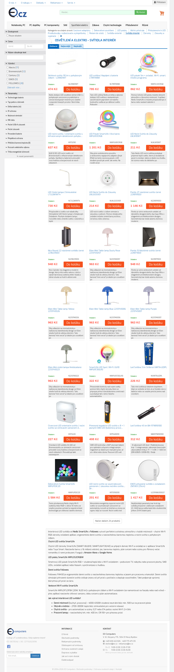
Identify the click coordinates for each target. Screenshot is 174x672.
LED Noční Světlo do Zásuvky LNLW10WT (143, 135)
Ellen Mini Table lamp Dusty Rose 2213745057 (104, 251)
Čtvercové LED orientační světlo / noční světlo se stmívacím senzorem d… (66, 426)
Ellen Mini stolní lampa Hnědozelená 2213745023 (64, 368)
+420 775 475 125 (129, 641)
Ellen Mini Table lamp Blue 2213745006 (107, 309)
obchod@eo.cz (111, 644)
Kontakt (119, 669)
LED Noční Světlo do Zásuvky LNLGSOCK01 (102, 193)
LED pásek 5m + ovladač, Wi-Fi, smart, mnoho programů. (148, 76)
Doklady (41, 3)
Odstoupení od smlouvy (72, 645)
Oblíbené (53, 46)
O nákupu (26, 3)
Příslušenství (132, 25)
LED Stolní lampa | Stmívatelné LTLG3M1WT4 (62, 193)
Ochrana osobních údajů (72, 649)
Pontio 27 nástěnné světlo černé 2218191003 (145, 193)
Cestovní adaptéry (81, 30)
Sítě (65, 25)
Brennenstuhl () (16, 71)
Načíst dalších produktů (107, 521)
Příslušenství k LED (157, 30)
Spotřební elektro (79, 25)
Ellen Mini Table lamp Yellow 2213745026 (61, 310)
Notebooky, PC (18, 25)
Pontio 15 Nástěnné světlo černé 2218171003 (145, 251)
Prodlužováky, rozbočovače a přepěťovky (67, 33)
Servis (71, 3)
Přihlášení (160, 2)
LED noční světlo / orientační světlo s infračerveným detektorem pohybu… (65, 135)
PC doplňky (34, 25)
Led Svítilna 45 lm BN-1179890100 (146, 425)
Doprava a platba (69, 652)
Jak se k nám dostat (70, 656)
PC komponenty (51, 25)
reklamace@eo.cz (126, 644)
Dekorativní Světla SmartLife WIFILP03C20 (61, 485)
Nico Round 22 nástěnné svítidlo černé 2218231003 (66, 251)
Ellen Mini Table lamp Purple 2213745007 (143, 310)
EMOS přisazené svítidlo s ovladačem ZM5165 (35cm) (147, 485)
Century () (13, 75)
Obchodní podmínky (70, 638)
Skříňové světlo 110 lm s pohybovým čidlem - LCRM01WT (65, 76)
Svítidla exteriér (114, 33)
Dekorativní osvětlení (104, 30)
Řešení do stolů (96, 33)
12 (24, 71)
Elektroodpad (67, 660)
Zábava (95, 25)
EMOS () (12, 79)
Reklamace (56, 3)
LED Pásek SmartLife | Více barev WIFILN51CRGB (104, 135)
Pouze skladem (15, 36)
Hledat (140, 12)
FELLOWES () (15, 83)
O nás (12, 3)
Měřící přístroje (137, 30)
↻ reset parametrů (25, 156)
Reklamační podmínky (71, 641)
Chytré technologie (112, 25)
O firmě (65, 634)
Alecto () (13, 67)
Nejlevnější (65, 46)
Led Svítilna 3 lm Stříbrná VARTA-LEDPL (148, 367)
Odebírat (35, 656)
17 (17, 67)
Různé (145, 25)
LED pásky (122, 30)
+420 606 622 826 (113, 641)
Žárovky (147, 33)
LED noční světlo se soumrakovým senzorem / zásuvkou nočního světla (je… (106, 486)
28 (21, 83)
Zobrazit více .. (14, 87)
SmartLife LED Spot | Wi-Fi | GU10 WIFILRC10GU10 (104, 368)
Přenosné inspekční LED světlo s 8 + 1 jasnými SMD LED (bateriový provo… (106, 426)
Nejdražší (78, 46)
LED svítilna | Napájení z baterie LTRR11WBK (103, 76)
